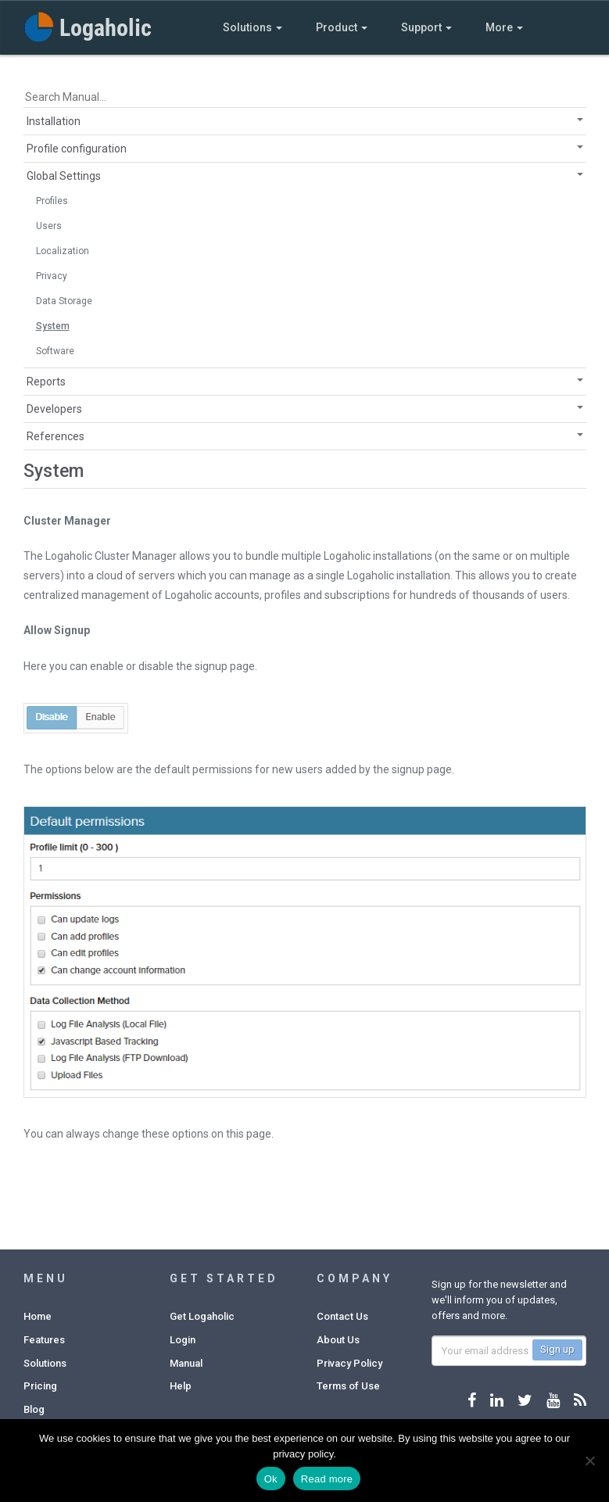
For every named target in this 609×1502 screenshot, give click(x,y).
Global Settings (64, 176)
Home (37, 1316)
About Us (338, 1340)
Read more (327, 1479)
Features (44, 1340)
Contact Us (342, 1316)
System (53, 326)
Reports (46, 381)
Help (181, 1386)
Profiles (52, 200)
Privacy (51, 276)
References (55, 436)
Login (182, 1340)
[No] (589, 1460)
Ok (271, 1479)
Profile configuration (77, 148)
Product (341, 27)
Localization (62, 251)
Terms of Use (348, 1386)
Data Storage (64, 301)
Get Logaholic (202, 1316)
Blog (34, 1409)
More (504, 27)
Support (426, 27)
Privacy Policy (349, 1363)
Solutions (252, 27)
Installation (54, 121)
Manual (186, 1363)
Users (49, 225)
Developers (54, 409)
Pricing (40, 1386)
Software (55, 351)
